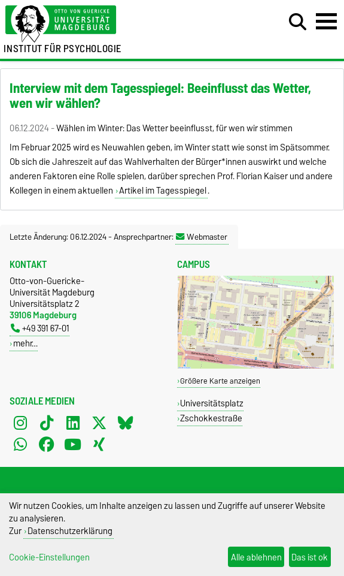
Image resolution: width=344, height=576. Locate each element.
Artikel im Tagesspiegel (162, 190)
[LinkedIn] (73, 422)
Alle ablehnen (256, 557)
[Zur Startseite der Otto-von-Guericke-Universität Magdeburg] (105, 24)
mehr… (25, 343)
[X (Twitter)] (99, 422)
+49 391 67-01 (40, 328)
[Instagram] (20, 422)
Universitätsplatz (211, 403)
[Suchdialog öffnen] (297, 22)
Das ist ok (309, 557)
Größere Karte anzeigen (220, 381)
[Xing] (99, 444)
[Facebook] (46, 444)
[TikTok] (46, 422)
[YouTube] (73, 444)
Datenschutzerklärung (70, 530)
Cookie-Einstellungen (49, 557)
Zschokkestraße (211, 418)
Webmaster (201, 237)
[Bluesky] (125, 422)
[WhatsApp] (20, 444)
